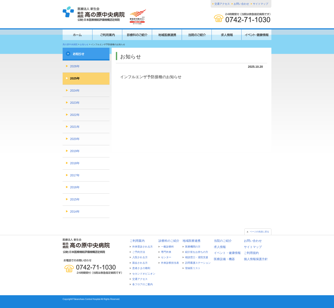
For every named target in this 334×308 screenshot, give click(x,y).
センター (166, 257)
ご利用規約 (251, 253)
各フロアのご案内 (142, 284)
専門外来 (166, 251)
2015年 (75, 199)
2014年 (75, 211)
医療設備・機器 (224, 259)
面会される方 (140, 262)
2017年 (75, 175)
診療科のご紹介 (168, 240)
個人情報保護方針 (256, 259)
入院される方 (140, 257)
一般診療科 (167, 246)
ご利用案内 (137, 240)
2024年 (75, 90)
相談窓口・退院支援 (196, 257)
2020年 (75, 139)
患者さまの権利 (141, 268)
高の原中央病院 (70, 44)
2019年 (75, 151)
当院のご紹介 (223, 240)
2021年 (75, 126)
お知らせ (84, 44)
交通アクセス (222, 3)
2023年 (75, 102)
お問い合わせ (241, 3)
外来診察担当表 (170, 262)
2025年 (75, 78)
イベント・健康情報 (227, 253)
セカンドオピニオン (143, 273)
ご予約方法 (138, 251)
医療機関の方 (192, 246)
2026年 (75, 66)
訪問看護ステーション (198, 262)
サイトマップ (260, 3)
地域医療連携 (191, 240)
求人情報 (220, 247)
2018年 (75, 163)
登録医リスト (192, 268)
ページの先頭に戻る (259, 231)
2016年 (75, 187)
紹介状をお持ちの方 (196, 251)
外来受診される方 (142, 246)
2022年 (75, 115)
